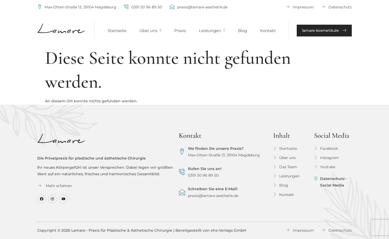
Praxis (180, 30)
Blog (242, 30)
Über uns (150, 30)
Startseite (117, 30)
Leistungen (212, 30)
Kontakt (268, 30)
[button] (150, 30)
